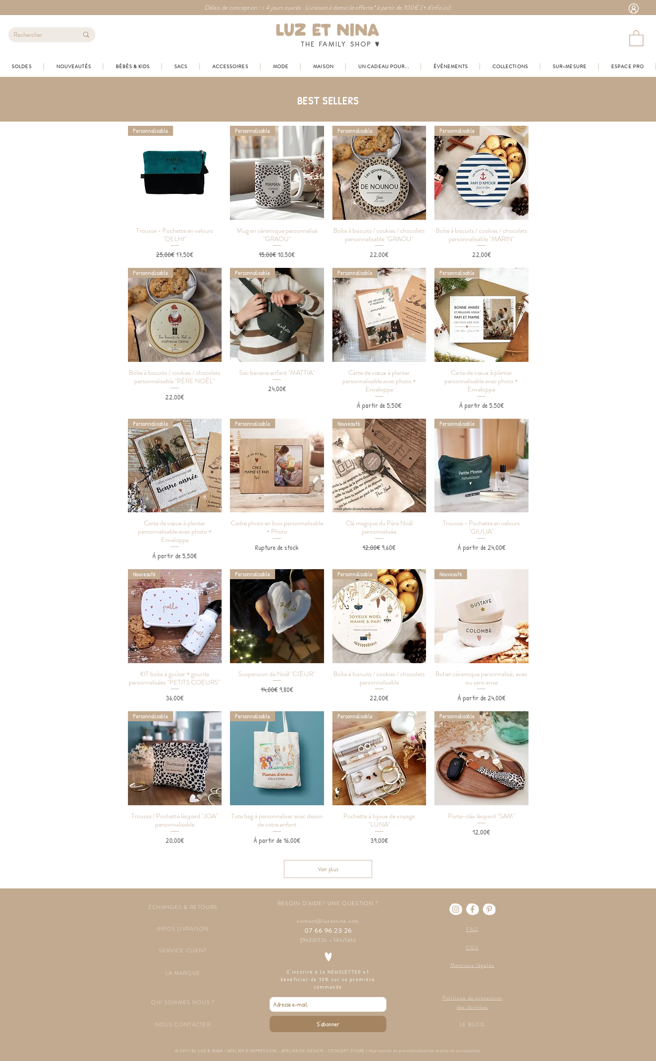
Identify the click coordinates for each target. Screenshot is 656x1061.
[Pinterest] (489, 909)
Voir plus (328, 869)
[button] (636, 37)
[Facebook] (472, 909)
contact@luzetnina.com (328, 921)
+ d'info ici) (437, 7)
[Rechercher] (39, 35)
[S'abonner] (328, 1024)
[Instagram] (455, 909)
